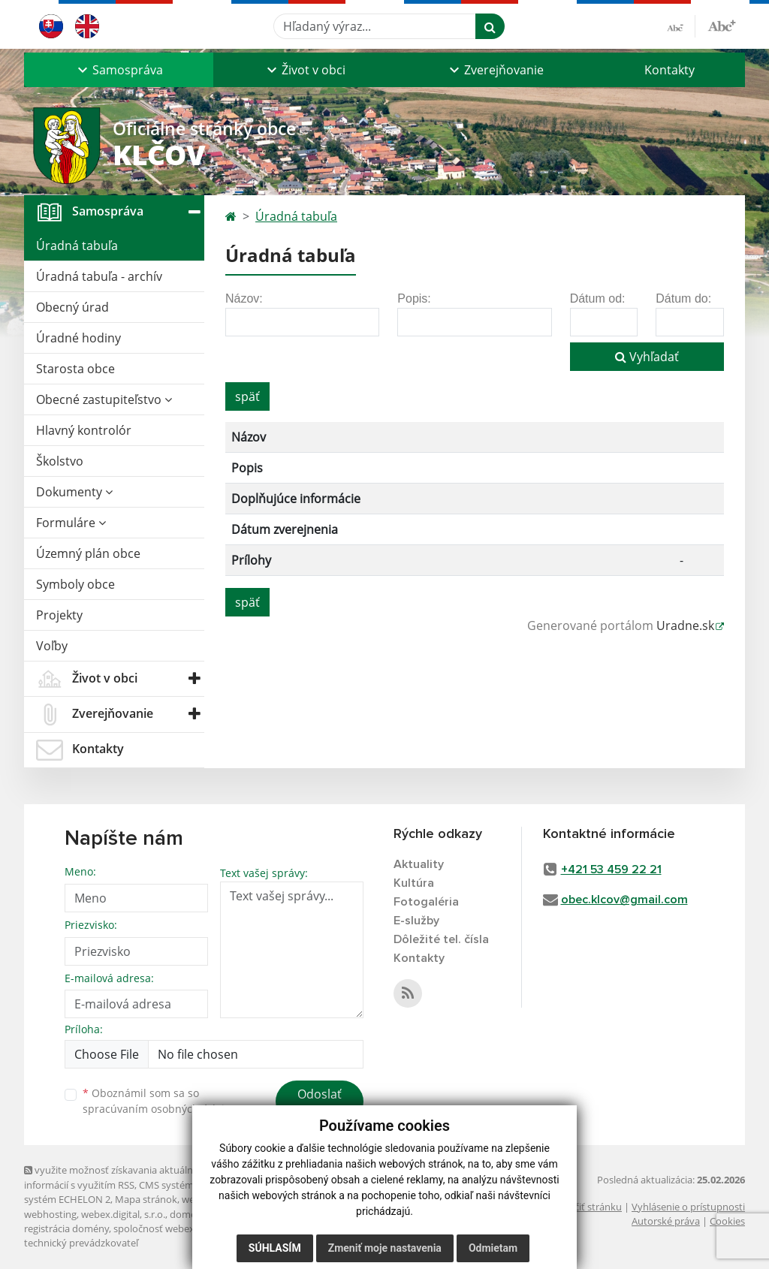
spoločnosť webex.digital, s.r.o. (181, 1228)
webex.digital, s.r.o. (123, 1214)
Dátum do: (683, 298)
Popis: (413, 298)
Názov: (244, 298)
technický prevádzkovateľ (81, 1242)
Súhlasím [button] (275, 1248)
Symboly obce (75, 584)
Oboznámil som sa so (159, 1101)
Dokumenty (74, 492)
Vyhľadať (647, 356)
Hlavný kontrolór (83, 430)
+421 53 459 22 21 (611, 870)
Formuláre (71, 522)
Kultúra (414, 883)
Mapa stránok (146, 1199)
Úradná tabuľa (77, 245)
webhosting (50, 1214)
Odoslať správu (319, 1103)
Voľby (52, 646)
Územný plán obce (88, 553)
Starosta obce (75, 368)
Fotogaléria (426, 902)
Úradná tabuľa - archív (99, 276)
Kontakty (669, 70)
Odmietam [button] (493, 1248)
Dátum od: (598, 298)
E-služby (416, 921)
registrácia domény (66, 1228)
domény (188, 1214)
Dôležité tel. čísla (441, 939)
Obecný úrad (72, 307)
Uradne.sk (685, 625)
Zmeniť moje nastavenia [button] (385, 1248)
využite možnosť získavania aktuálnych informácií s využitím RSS (116, 1177)
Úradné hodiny (78, 338)
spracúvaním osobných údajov (159, 1109)
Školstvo (59, 461)
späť (247, 396)
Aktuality (419, 864)
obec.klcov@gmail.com (624, 900)
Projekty (59, 615)
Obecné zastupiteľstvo (104, 399)
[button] (118, 70)
